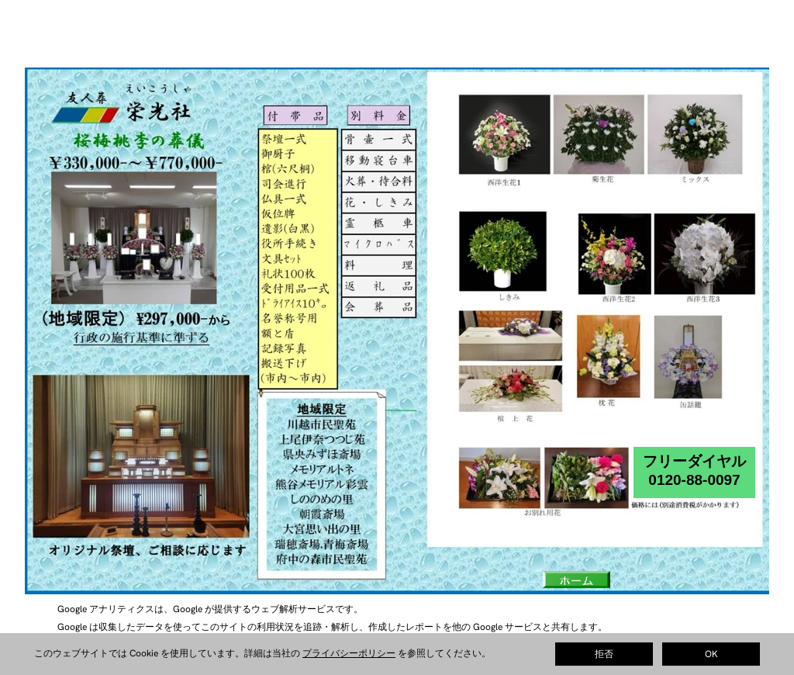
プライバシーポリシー (348, 653)
